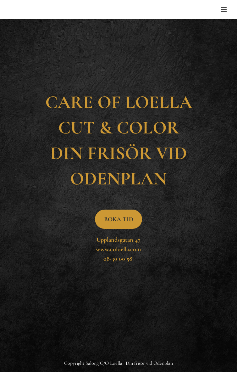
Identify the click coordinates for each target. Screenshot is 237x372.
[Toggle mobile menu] (224, 9)
